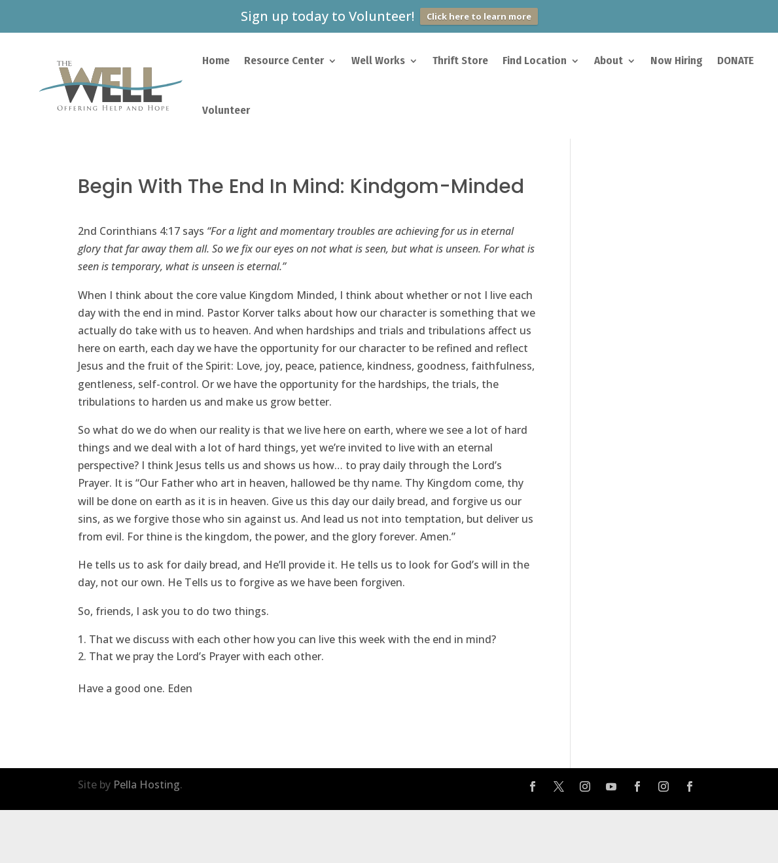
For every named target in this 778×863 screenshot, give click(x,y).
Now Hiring (676, 60)
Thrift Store (460, 60)
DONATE (735, 60)
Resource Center (284, 60)
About (608, 60)
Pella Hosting (146, 784)
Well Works (378, 60)
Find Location (535, 60)
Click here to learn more (479, 16)
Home (216, 60)
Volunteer (226, 110)
